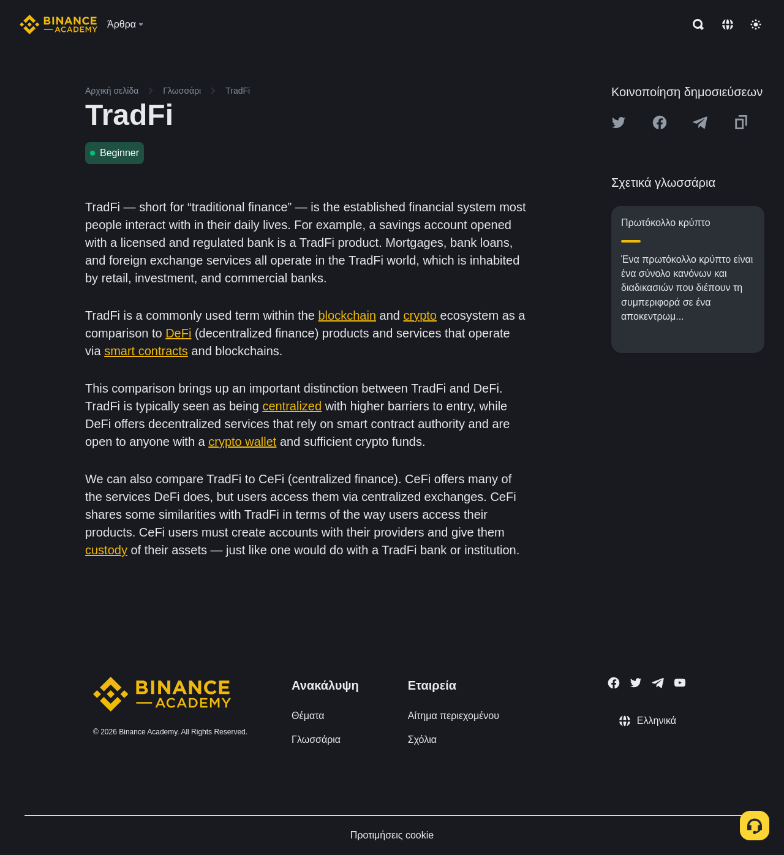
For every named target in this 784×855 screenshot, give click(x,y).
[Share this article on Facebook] (659, 122)
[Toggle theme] (755, 24)
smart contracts (146, 351)
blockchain (347, 315)
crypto (420, 315)
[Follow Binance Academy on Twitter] (636, 683)
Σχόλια (422, 739)
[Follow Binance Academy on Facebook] (614, 683)
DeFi (178, 333)
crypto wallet (242, 441)
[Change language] (727, 24)
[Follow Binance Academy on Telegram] (658, 682)
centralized (292, 406)
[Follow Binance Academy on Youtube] (680, 683)
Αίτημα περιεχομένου (453, 715)
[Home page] (58, 24)
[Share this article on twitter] (618, 122)
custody (106, 550)
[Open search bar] (695, 24)
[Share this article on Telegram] (700, 122)
